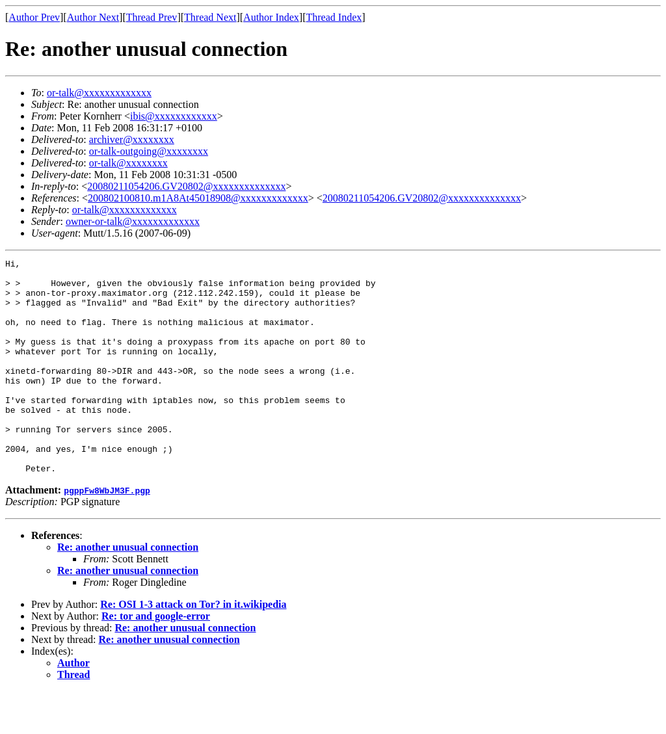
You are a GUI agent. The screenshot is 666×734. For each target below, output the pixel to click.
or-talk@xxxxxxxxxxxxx (99, 92)
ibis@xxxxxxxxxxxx (173, 116)
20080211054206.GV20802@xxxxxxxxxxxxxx (186, 186)
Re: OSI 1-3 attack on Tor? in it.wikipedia (193, 647)
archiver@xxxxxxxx (131, 139)
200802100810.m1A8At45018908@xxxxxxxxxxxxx (198, 197)
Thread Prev (152, 17)
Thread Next (210, 17)
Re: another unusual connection (127, 590)
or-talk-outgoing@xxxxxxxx (148, 151)
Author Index (271, 17)
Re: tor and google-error (155, 658)
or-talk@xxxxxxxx (128, 162)
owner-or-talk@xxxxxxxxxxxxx (133, 221)
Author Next (93, 17)
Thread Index (334, 17)
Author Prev (34, 17)
